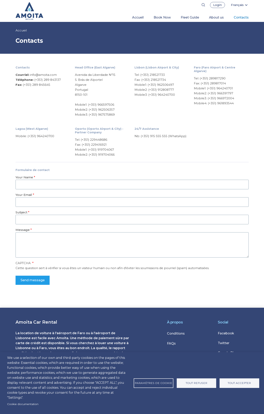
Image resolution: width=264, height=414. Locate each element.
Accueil (138, 17)
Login (217, 5)
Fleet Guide (190, 17)
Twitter (223, 343)
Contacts (241, 17)
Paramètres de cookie (153, 383)
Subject (21, 212)
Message (23, 230)
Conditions (176, 333)
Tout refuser (196, 383)
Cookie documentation (22, 404)
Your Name (24, 177)
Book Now (162, 17)
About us (216, 17)
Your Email (24, 195)
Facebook (226, 333)
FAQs (171, 343)
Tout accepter (239, 383)
